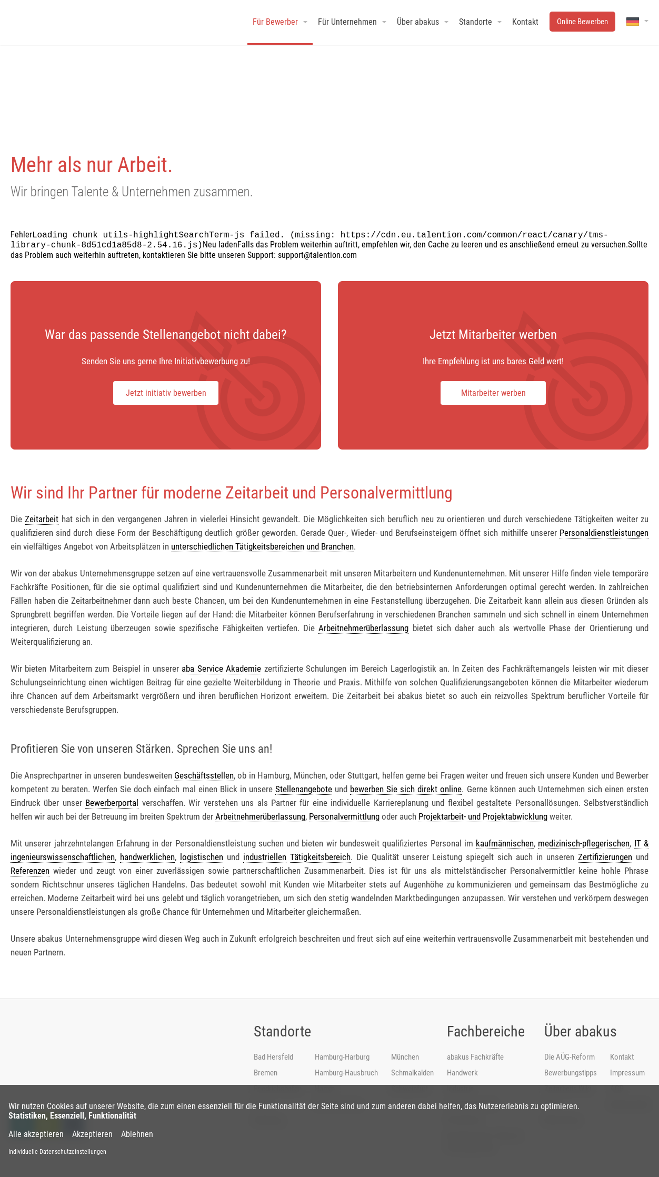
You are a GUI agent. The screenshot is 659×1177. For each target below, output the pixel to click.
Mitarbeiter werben (493, 393)
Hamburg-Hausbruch (346, 1073)
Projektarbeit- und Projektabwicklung (482, 816)
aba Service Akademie (221, 668)
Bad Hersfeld (273, 1057)
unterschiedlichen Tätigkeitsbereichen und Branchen (262, 546)
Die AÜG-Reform (569, 1057)
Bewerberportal (111, 802)
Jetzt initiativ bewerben (166, 393)
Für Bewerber (275, 22)
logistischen (201, 857)
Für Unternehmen (347, 22)
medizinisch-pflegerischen (584, 843)
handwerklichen (147, 857)
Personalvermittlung (344, 816)
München (405, 1057)
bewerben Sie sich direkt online (406, 789)
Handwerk (462, 1073)
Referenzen (30, 870)
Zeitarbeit (41, 519)
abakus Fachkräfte (475, 1057)
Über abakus (580, 1031)
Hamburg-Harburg (342, 1057)
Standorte (282, 1031)
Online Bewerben (582, 21)
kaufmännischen (505, 843)
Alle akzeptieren (36, 1134)
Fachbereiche (486, 1031)
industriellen (264, 857)
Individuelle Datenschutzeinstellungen (57, 1151)
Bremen (265, 1073)
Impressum (627, 1073)
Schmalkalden (412, 1073)
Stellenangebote (303, 789)
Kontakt (622, 1057)
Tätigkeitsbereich (320, 857)
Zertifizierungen (605, 857)
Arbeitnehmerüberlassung (363, 628)
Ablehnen (137, 1134)
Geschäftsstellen (204, 775)
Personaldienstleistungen (604, 532)
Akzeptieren (92, 1134)
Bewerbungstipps (570, 1073)
